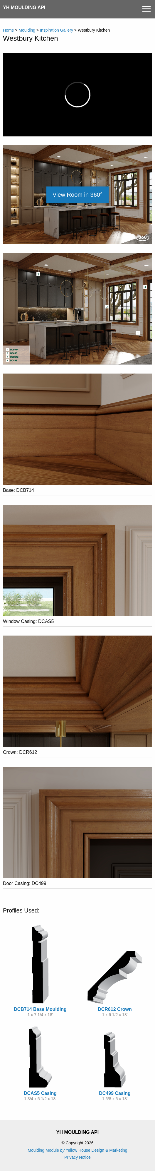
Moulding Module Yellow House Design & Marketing (77, 1150)
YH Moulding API (24, 7)
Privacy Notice (77, 1157)
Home (8, 30)
